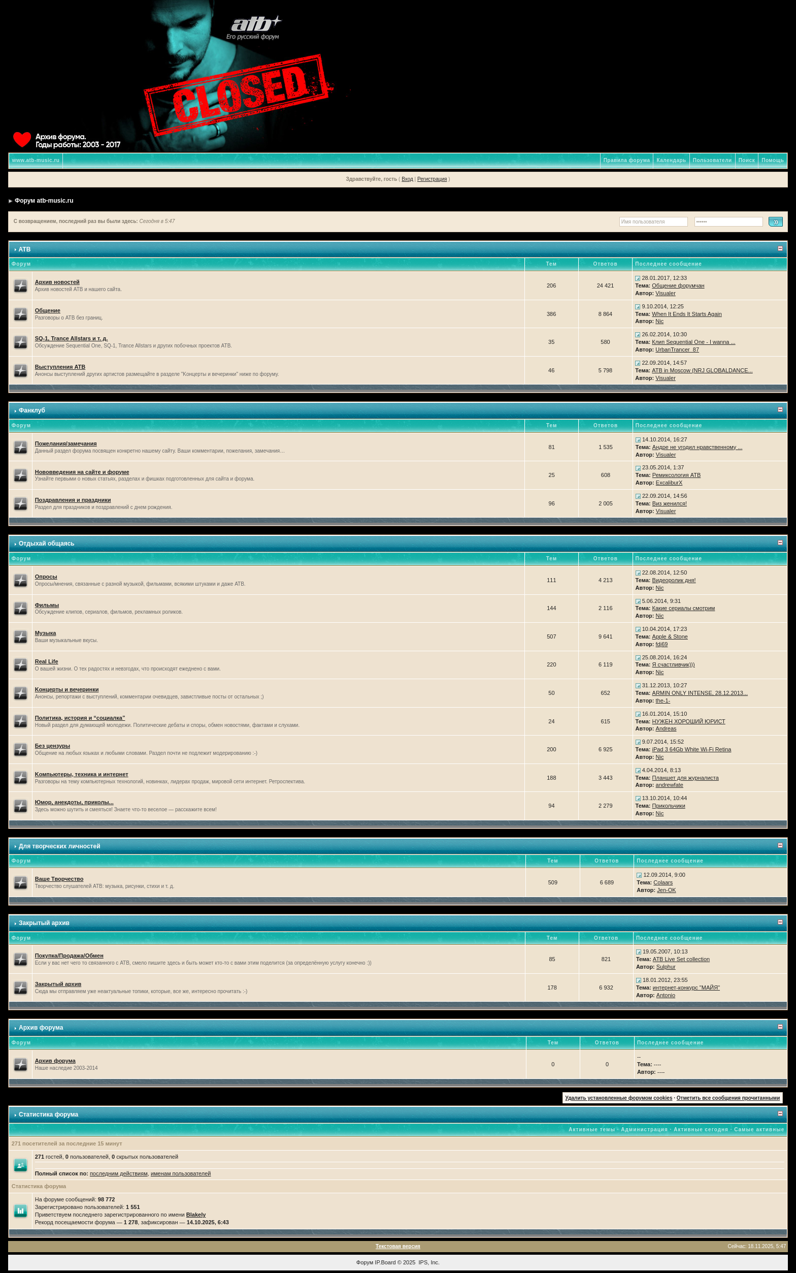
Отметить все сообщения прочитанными (728, 1098)
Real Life (46, 661)
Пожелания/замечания (66, 443)
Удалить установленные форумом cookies (619, 1098)
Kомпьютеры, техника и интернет (81, 774)
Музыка (45, 633)
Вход (407, 179)
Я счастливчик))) (673, 664)
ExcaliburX (669, 483)
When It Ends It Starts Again (687, 314)
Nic (659, 321)
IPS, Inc (429, 1262)
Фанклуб (32, 410)
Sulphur (666, 967)
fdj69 (662, 644)
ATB (25, 249)
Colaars (663, 882)
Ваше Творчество (59, 879)
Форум (364, 1262)
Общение (47, 310)
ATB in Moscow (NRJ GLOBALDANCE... (702, 370)
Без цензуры (52, 746)
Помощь (772, 160)
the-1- (663, 700)
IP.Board (385, 1262)
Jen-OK (666, 890)
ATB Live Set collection (681, 959)
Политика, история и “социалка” (80, 718)
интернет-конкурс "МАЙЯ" (686, 987)
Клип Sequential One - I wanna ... (693, 342)
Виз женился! (669, 503)
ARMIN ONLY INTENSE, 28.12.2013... (700, 693)
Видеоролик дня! (674, 580)
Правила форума (627, 160)
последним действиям (119, 1173)
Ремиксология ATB (676, 475)
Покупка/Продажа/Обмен (69, 955)
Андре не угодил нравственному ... (697, 447)
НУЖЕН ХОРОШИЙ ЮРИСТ (688, 721)
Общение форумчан (678, 285)
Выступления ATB (60, 367)
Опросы (46, 577)
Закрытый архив (44, 923)
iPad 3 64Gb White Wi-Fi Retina (692, 749)
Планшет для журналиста (685, 778)
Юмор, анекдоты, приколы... (74, 802)
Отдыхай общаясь (47, 543)
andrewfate (669, 785)
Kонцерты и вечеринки (67, 689)
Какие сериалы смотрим (683, 608)
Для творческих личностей (60, 846)
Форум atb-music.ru (44, 200)
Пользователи (712, 160)
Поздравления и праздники (73, 500)
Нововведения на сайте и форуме (82, 472)
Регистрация (432, 179)
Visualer (665, 293)
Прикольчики (668, 806)
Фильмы (47, 605)
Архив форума (41, 1027)
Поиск (747, 160)
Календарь (671, 160)
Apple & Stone (670, 636)
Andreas (666, 728)
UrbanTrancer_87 (677, 349)
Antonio (665, 995)
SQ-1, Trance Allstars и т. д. (71, 338)
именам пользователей (181, 1173)
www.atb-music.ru (36, 160)
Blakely (196, 1215)
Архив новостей (57, 282)
